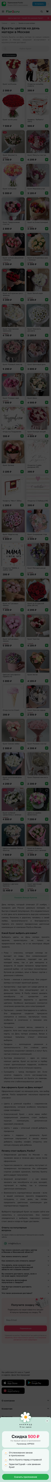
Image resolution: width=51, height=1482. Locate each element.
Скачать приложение (25, 1477)
